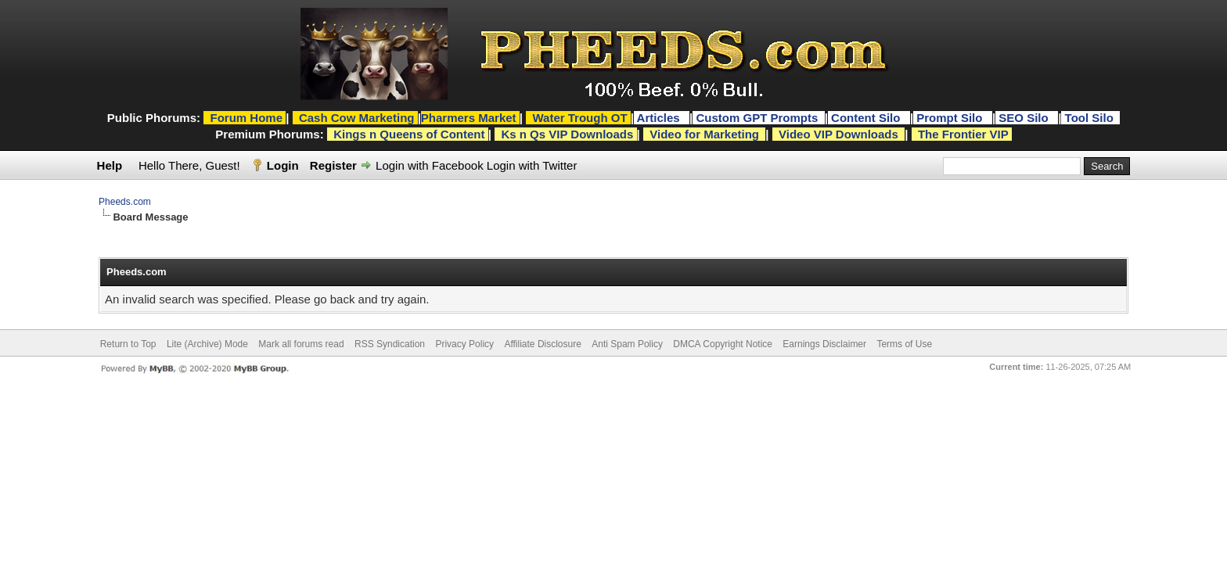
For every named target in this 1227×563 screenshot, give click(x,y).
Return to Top (128, 344)
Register (333, 165)
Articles (660, 117)
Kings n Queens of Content (408, 134)
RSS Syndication (389, 344)
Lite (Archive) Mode (207, 344)
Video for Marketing (704, 134)
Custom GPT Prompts (757, 117)
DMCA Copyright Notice (722, 344)
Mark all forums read (301, 344)
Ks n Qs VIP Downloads (567, 134)
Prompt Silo (950, 117)
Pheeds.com (125, 201)
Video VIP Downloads (838, 134)
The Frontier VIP (963, 134)
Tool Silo (1091, 117)
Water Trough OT (579, 117)
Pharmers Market (468, 117)
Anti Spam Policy (627, 344)
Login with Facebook (430, 165)
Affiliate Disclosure (542, 344)
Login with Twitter (532, 165)
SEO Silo (1025, 117)
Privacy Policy (464, 344)
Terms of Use (904, 344)
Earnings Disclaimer (824, 344)
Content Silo (867, 117)
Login (283, 165)
